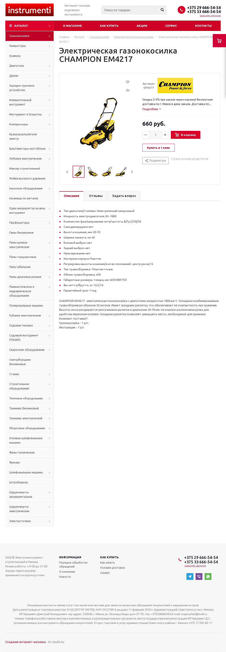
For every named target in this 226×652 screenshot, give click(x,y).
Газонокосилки (19, 35)
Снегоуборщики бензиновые (20, 362)
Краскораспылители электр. (23, 136)
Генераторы (17, 45)
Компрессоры (18, 124)
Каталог (21, 25)
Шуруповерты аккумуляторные (20, 494)
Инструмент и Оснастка (25, 114)
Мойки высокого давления (27, 178)
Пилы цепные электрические (19, 244)
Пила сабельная (19, 266)
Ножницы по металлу (23, 198)
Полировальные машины (26, 305)
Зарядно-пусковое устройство (21, 88)
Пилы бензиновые (21, 232)
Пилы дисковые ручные (25, 276)
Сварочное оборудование (27, 349)
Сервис (171, 25)
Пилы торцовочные (22, 256)
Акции (142, 25)
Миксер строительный (24, 168)
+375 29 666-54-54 (204, 8)
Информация (70, 557)
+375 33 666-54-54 (204, 11)
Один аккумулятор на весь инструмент (27, 210)
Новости (65, 576)
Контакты (203, 25)
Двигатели (16, 65)
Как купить (109, 25)
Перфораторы (19, 222)
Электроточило (20, 520)
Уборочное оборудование (27, 428)
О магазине (72, 25)
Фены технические (22, 452)
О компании (67, 571)
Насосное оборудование (26, 188)
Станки (14, 374)
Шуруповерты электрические (19, 509)
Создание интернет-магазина (25, 641)
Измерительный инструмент (20, 102)
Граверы (15, 55)
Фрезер (14, 462)
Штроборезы (18, 482)
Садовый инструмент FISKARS (23, 337)
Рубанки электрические (25, 315)
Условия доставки (112, 567)
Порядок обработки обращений (73, 564)
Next (132, 172)
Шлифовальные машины (26, 472)
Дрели (13, 75)
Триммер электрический (25, 418)
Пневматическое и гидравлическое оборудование (21, 291)
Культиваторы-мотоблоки (27, 148)
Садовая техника (21, 325)
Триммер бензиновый (24, 408)
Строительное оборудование (19, 386)
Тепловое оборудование (26, 398)
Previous (67, 172)
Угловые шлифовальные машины (26, 440)
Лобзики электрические (25, 158)
